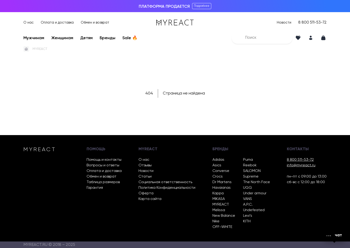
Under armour (254, 193)
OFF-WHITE (222, 227)
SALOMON (252, 171)
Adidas (218, 160)
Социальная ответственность (165, 182)
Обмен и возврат (95, 22)
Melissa (218, 210)
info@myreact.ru (301, 165)
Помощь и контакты (104, 160)
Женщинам (62, 38)
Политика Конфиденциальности (167, 188)
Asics (216, 165)
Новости (284, 22)
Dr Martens (222, 182)
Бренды (107, 38)
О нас (28, 22)
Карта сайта (150, 199)
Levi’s (247, 216)
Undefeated (254, 210)
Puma (248, 160)
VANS (247, 199)
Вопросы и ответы (103, 165)
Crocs (217, 176)
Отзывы (145, 165)
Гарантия (95, 188)
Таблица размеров (103, 182)
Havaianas (221, 188)
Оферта (146, 193)
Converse (220, 171)
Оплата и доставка (57, 22)
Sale (129, 38)
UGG (247, 188)
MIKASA (218, 199)
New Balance (223, 216)
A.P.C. (248, 204)
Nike (215, 221)
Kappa (218, 193)
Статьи (145, 176)
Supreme (251, 176)
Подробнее (201, 5)
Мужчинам (33, 38)
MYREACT (40, 49)
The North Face (256, 182)
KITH (247, 221)
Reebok (250, 165)
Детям (86, 38)
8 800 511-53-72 (312, 22)
